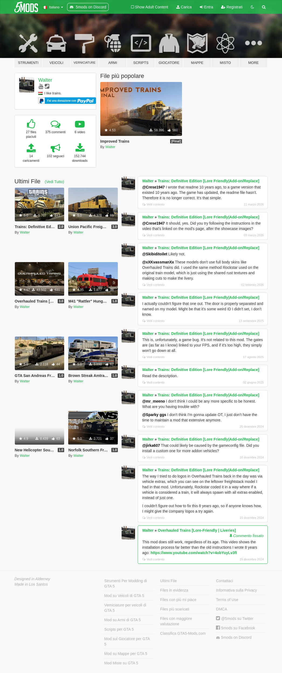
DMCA (221, 609)
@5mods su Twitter (234, 618)
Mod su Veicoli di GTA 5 (124, 595)
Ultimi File (168, 581)
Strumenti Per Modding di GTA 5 (125, 583)
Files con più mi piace (178, 600)
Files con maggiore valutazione (176, 621)
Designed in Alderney (32, 579)
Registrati (231, 7)
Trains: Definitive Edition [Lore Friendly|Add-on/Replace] (208, 181)
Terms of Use (227, 600)
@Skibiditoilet (154, 254)
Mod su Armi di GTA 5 (122, 620)
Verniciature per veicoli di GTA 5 (125, 608)
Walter (45, 80)
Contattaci (224, 581)
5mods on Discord (234, 637)
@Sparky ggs (154, 415)
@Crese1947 (153, 187)
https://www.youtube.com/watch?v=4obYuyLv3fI (194, 553)
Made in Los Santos (31, 584)
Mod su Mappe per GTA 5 (125, 653)
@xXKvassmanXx (158, 262)
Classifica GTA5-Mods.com (183, 633)
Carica (184, 7)
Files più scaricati (174, 609)
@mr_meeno (153, 401)
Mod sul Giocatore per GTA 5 (127, 641)
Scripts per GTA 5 (119, 629)
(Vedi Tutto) (54, 182)
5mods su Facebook (235, 628)
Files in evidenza (174, 590)
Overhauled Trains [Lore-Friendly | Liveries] (197, 530)
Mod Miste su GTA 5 (121, 663)
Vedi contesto (153, 204)
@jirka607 (151, 445)
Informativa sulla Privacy (236, 590)
